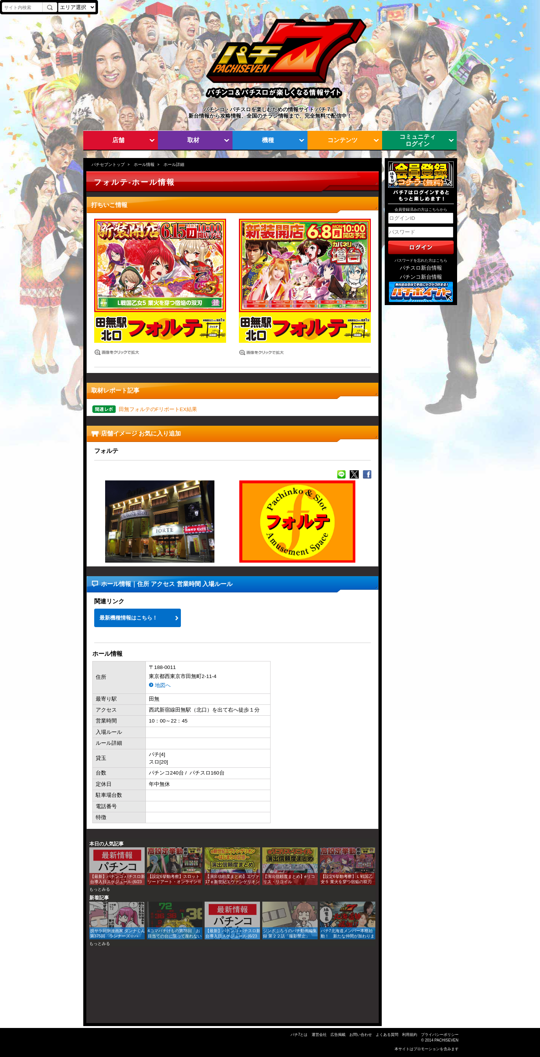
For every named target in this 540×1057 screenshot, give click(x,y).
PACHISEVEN (446, 1040)
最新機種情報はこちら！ (128, 618)
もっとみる (99, 889)
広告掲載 (338, 1034)
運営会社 (319, 1034)
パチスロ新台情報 (421, 268)
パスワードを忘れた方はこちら (421, 260)
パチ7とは (299, 1034)
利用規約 (409, 1034)
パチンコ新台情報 (421, 277)
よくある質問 (387, 1034)
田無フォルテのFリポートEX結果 (158, 409)
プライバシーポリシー (440, 1034)
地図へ (163, 685)
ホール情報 (144, 164)
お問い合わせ (360, 1034)
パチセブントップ (108, 164)
